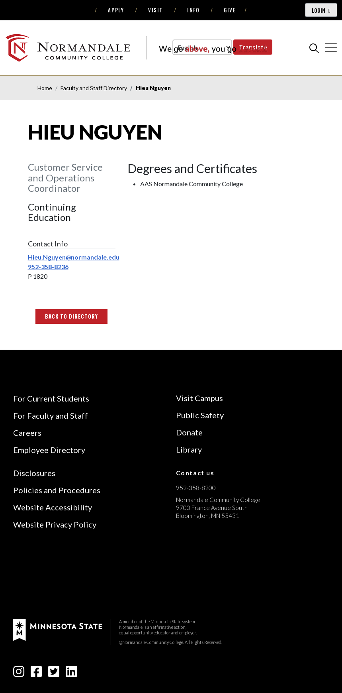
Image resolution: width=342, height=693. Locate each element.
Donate (189, 432)
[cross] (330, 48)
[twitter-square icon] (53, 673)
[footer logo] (57, 629)
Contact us (195, 472)
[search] (314, 48)
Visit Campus (199, 398)
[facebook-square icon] (36, 673)
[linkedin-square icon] (71, 673)
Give (230, 10)
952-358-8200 (196, 487)
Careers (27, 432)
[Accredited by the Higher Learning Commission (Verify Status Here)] (206, 572)
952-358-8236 (48, 266)
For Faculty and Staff (50, 415)
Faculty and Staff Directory (94, 88)
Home (44, 88)
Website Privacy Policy (54, 524)
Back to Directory (71, 316)
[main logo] (136, 48)
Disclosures (34, 473)
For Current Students (51, 398)
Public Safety (200, 415)
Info (193, 10)
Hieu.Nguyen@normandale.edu (73, 257)
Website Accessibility (52, 507)
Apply (116, 10)
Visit (155, 10)
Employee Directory (49, 450)
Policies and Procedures (56, 490)
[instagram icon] (18, 673)
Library (189, 449)
